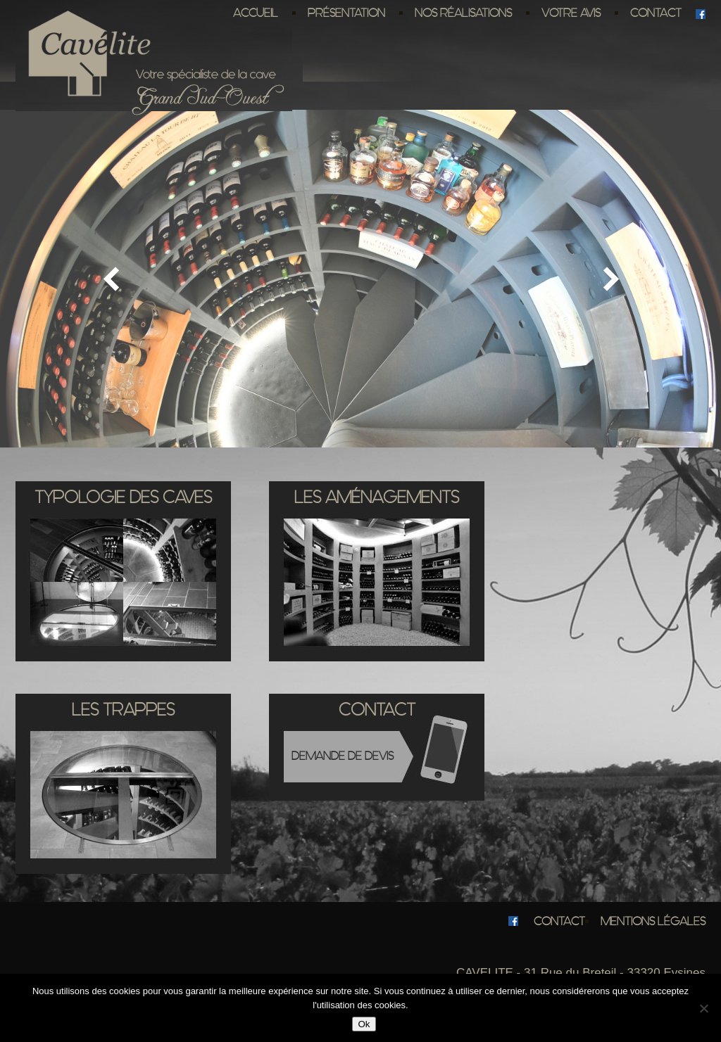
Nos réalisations (463, 13)
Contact (656, 13)
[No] (703, 1008)
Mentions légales (653, 921)
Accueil (255, 13)
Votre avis (571, 13)
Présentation (346, 13)
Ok (364, 1024)
